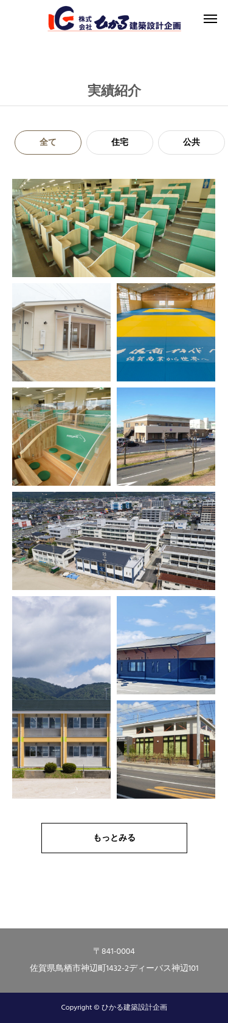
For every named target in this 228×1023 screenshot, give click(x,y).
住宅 (119, 143)
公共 (191, 143)
